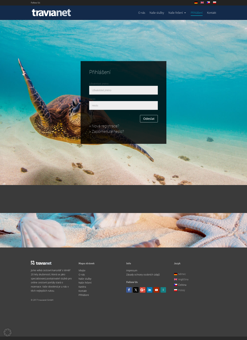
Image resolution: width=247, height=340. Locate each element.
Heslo (92, 99)
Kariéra (82, 286)
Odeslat (149, 119)
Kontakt (211, 13)
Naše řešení (175, 13)
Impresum (131, 270)
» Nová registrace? (104, 126)
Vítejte (82, 270)
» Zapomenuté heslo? (106, 131)
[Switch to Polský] (214, 3)
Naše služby (157, 13)
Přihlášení (197, 13)
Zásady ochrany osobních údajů (143, 274)
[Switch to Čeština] (181, 284)
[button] (7, 332)
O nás (141, 13)
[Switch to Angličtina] (202, 3)
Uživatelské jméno (99, 83)
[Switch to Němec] (196, 3)
